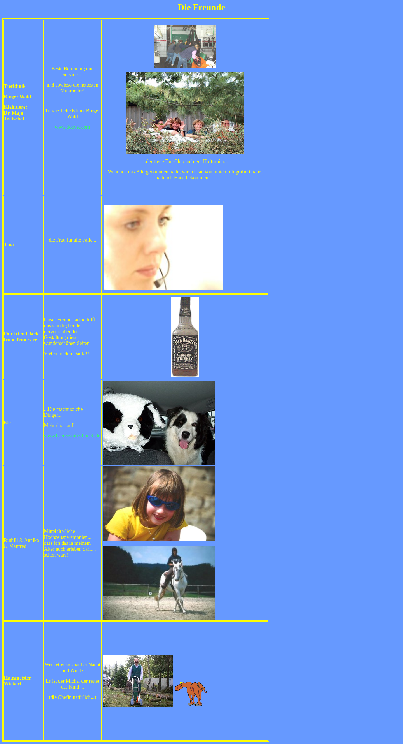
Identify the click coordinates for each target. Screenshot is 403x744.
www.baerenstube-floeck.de (72, 436)
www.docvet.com (72, 127)
